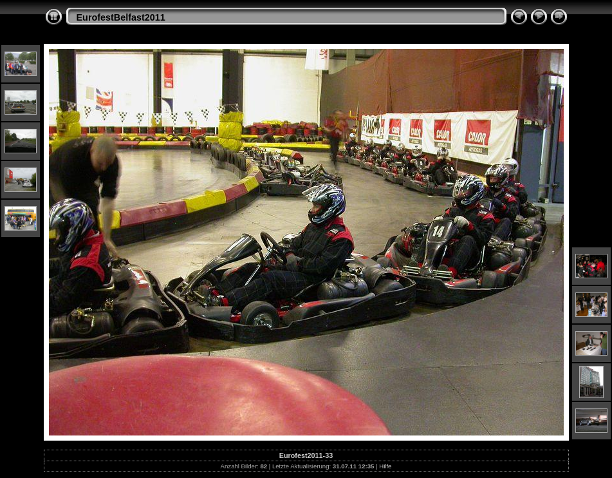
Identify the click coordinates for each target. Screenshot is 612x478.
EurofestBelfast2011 (121, 17)
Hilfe (385, 466)
